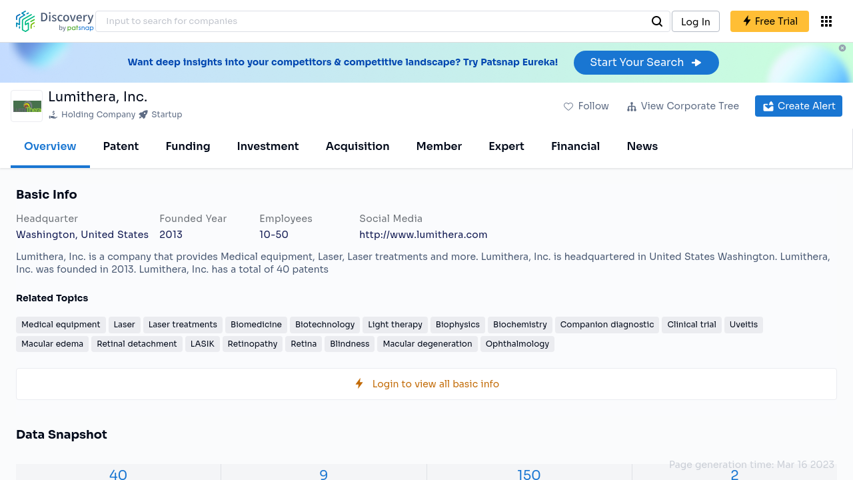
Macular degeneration (427, 344)
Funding (187, 146)
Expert (506, 146)
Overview (50, 146)
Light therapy (395, 324)
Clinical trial (691, 324)
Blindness (349, 344)
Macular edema (52, 344)
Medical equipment (61, 324)
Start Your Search (646, 62)
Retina (304, 344)
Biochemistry (520, 324)
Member (439, 146)
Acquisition (358, 146)
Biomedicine (256, 324)
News (642, 146)
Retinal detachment (137, 344)
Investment (268, 146)
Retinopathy (253, 344)
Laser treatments (183, 324)
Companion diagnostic (607, 324)
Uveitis (744, 324)
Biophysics (458, 324)
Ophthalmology (517, 344)
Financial (575, 146)
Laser (124, 324)
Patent (121, 146)
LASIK (203, 344)
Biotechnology (325, 324)
